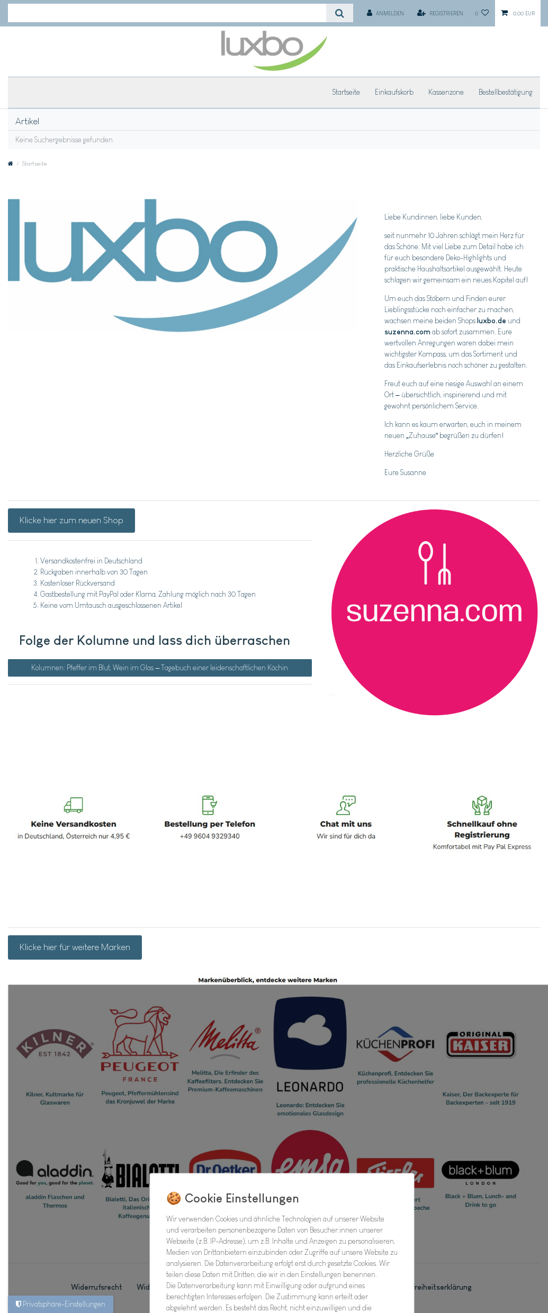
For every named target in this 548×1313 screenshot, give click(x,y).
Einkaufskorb (394, 92)
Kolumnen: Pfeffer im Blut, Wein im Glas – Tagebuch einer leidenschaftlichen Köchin (159, 667)
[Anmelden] (385, 13)
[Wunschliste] (482, 13)
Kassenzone (446, 92)
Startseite (346, 92)
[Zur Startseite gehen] (10, 163)
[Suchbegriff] (167, 13)
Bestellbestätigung (506, 92)
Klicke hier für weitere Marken (75, 947)
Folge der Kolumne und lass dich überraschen (154, 640)
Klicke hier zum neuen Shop (71, 520)
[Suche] (339, 13)
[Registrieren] (440, 13)
